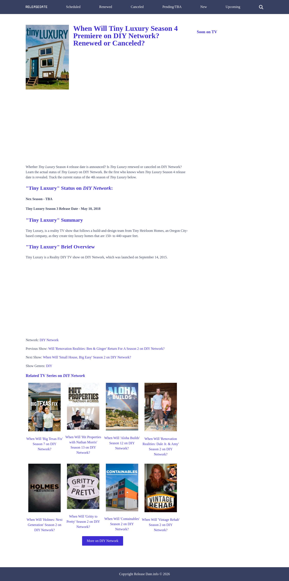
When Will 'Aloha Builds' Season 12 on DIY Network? (122, 443)
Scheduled (73, 7)
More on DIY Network (102, 541)
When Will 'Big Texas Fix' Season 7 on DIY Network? (44, 444)
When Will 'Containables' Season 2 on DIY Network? (122, 524)
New (203, 7)
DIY (49, 366)
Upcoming (233, 7)
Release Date (143, 574)
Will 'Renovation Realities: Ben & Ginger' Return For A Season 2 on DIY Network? (106, 348)
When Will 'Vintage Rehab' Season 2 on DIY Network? (160, 525)
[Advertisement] (107, 125)
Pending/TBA (172, 7)
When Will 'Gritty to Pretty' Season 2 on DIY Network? (83, 522)
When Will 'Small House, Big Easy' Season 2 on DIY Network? (87, 357)
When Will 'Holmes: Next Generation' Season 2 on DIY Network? (44, 525)
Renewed (105, 7)
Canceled (137, 7)
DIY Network (49, 340)
